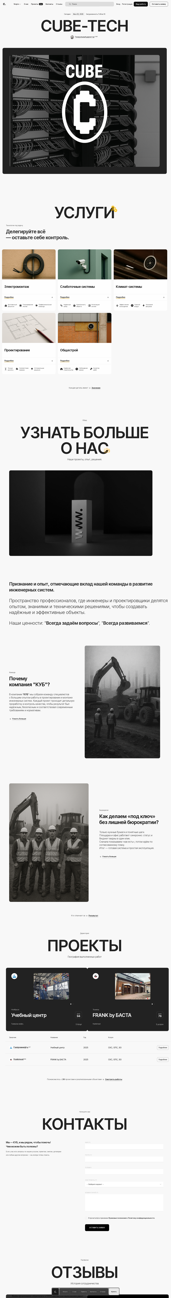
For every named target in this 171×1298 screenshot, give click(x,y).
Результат (93, 915)
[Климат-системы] (140, 264)
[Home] (55, 1291)
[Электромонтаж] (29, 264)
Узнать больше (19, 719)
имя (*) (87, 1142)
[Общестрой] (84, 328)
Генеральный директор (84, 37)
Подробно (9, 297)
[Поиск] (85, 4)
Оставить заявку (159, 4)
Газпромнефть (21, 1048)
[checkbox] (86, 1218)
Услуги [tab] (65, 1292)
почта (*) (88, 1155)
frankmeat (19, 1059)
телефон (88, 1167)
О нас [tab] (74, 1292)
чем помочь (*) (91, 1180)
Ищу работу (141, 4)
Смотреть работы (113, 1079)
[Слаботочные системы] (84, 264)
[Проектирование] (29, 328)
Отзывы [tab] (102, 1292)
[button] (124, 1184)
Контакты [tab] (93, 1292)
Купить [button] (114, 1292)
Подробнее (163, 1048)
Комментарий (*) (91, 1192)
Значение (96, 388)
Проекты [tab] (84, 1292)
